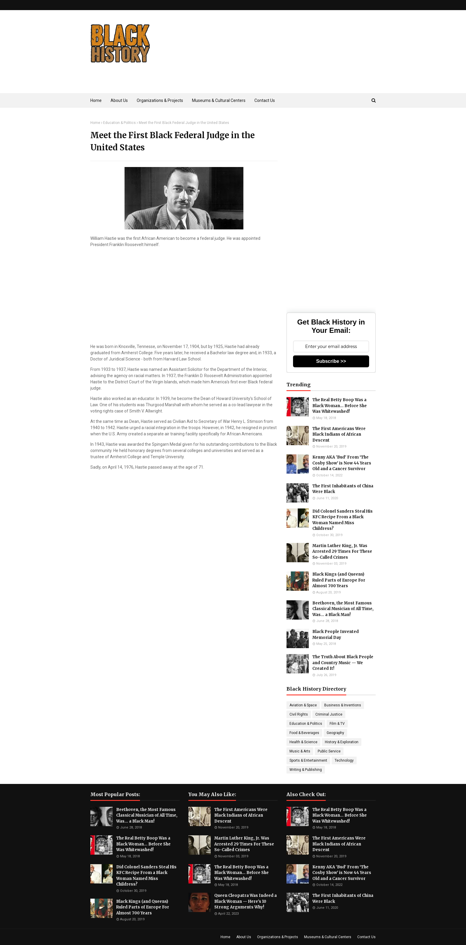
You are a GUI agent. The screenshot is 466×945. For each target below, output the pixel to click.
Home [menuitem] (96, 100)
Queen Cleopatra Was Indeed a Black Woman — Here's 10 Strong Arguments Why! (245, 901)
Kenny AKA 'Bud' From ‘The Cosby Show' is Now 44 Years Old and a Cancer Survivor (341, 463)
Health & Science (303, 742)
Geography (335, 733)
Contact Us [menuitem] (264, 100)
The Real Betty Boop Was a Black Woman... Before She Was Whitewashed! (339, 405)
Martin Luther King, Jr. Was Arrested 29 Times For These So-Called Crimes (342, 551)
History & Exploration (341, 742)
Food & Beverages (304, 733)
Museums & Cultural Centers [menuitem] (218, 100)
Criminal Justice (328, 714)
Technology (344, 760)
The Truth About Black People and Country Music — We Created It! (342, 662)
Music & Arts (299, 751)
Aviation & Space (303, 705)
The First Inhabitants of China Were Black (342, 488)
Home (95, 123)
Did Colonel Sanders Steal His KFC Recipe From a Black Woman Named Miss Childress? (342, 520)
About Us (243, 937)
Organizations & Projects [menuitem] (160, 100)
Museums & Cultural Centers (327, 937)
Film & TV (337, 724)
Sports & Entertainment (308, 760)
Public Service (329, 751)
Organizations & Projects (277, 937)
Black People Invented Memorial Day (335, 634)
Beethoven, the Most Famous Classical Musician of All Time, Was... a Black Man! (343, 609)
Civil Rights (298, 714)
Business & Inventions (342, 705)
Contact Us (366, 937)
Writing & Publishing (305, 770)
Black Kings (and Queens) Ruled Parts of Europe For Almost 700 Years (338, 580)
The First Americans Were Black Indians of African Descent (339, 434)
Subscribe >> (331, 361)
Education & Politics (119, 123)
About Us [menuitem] (119, 100)
